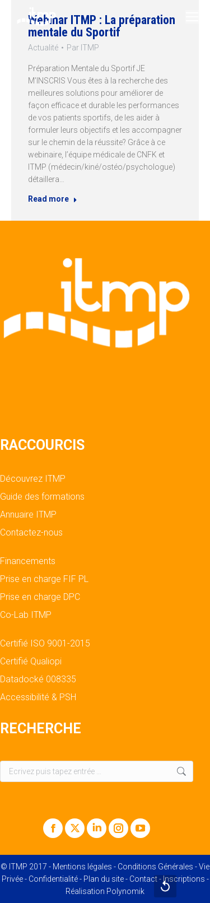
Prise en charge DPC (40, 597)
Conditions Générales (155, 866)
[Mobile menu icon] (192, 17)
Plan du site (103, 878)
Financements (27, 561)
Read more (52, 198)
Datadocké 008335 (38, 679)
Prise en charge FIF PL (44, 579)
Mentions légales (82, 866)
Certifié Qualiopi (31, 661)
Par (83, 47)
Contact (143, 878)
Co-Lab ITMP (26, 615)
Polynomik (125, 891)
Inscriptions (184, 878)
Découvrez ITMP (33, 478)
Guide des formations (42, 496)
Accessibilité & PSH (38, 697)
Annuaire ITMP (28, 514)
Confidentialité (53, 878)
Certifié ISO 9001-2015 (45, 643)
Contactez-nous (31, 532)
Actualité (43, 47)
